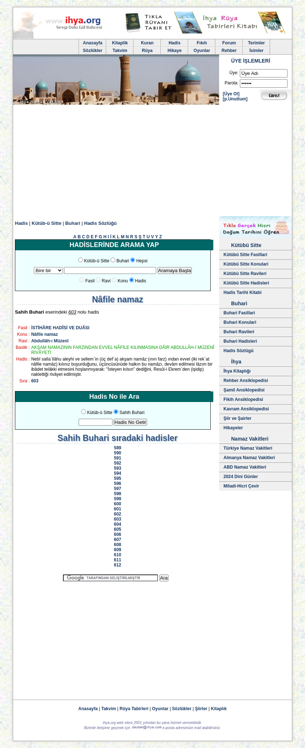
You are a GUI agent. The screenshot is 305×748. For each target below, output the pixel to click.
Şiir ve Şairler (237, 418)
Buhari (72, 223)
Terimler (256, 42)
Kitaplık (219, 708)
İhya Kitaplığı (237, 371)
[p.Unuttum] (235, 99)
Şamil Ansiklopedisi (244, 390)
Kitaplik (120, 42)
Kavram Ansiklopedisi (246, 408)
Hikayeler (233, 427)
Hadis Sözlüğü (100, 223)
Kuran (147, 42)
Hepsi (141, 260)
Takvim (119, 50)
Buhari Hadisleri (240, 341)
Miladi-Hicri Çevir (241, 486)
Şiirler (201, 708)
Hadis (175, 42)
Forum (229, 42)
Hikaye (174, 50)
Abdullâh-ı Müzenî (50, 340)
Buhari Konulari (239, 322)
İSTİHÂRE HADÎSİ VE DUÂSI (60, 327)
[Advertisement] (152, 161)
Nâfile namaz (44, 334)
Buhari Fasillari (239, 312)
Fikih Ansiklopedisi (243, 399)
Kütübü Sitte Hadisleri (246, 283)
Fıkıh (202, 42)
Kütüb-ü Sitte (47, 223)
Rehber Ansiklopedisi (245, 380)
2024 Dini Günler (240, 476)
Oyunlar (202, 50)
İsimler (256, 50)
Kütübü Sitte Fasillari (245, 254)
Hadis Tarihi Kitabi (242, 292)
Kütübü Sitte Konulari (245, 264)
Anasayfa (92, 42)
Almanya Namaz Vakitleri (249, 457)
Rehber (229, 50)
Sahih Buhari (131, 412)
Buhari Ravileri (238, 331)
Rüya (147, 50)
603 (35, 380)
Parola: (231, 82)
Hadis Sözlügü (238, 350)
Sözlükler (92, 50)
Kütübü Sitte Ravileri (244, 273)
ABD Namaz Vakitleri (244, 467)
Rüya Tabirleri (134, 708)
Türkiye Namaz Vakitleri (247, 448)
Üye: (233, 72)
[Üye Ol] (231, 93)
